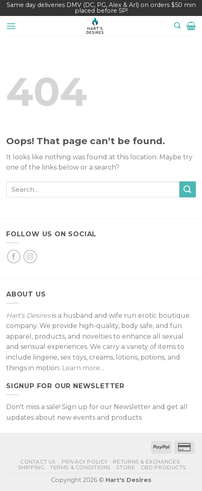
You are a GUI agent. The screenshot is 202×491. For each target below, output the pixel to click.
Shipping (31, 467)
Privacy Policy (85, 462)
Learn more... (83, 368)
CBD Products (163, 467)
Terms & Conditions (80, 467)
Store (125, 467)
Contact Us (38, 462)
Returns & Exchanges (146, 462)
